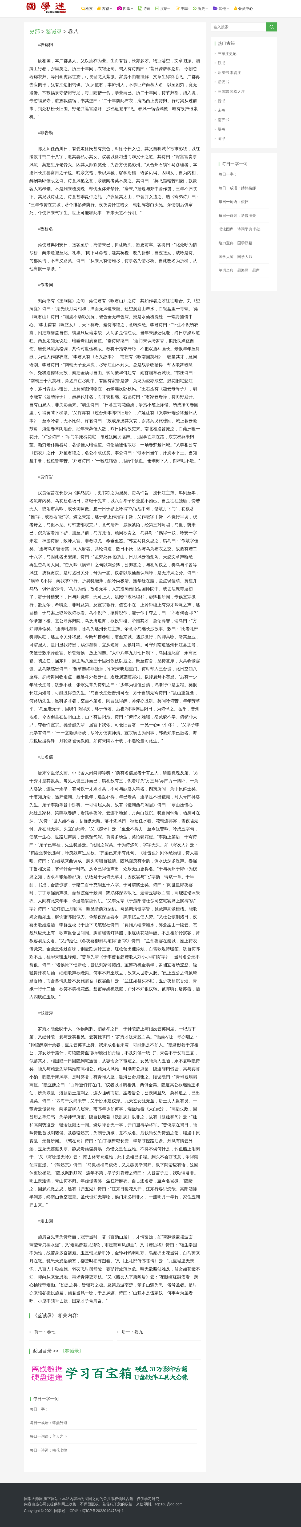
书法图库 (226, 229)
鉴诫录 (54, 31)
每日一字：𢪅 (228, 174)
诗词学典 (244, 229)
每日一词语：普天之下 (48, 1436)
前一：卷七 (44, 1332)
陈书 (221, 139)
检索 (96, 8)
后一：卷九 (132, 1332)
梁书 (221, 129)
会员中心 (252, 8)
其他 (228, 8)
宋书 (221, 110)
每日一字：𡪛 (39, 1409)
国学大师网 (33, 1499)
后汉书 (223, 82)
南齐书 (223, 120)
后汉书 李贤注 (229, 72)
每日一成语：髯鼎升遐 (48, 1423)
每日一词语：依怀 (233, 202)
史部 (34, 31)
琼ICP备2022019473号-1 (103, 1511)
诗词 (153, 8)
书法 (191, 8)
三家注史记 (227, 53)
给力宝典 (226, 243)
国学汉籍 (244, 243)
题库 (256, 270)
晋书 (221, 101)
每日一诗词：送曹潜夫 (237, 215)
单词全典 (226, 270)
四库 (132, 8)
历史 (208, 8)
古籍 (112, 8)
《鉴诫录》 (72, 1351)
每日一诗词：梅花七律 (48, 1450)
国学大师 (226, 256)
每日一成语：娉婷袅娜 (237, 188)
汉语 (170, 8)
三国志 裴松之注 (231, 91)
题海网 (242, 270)
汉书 (221, 63)
